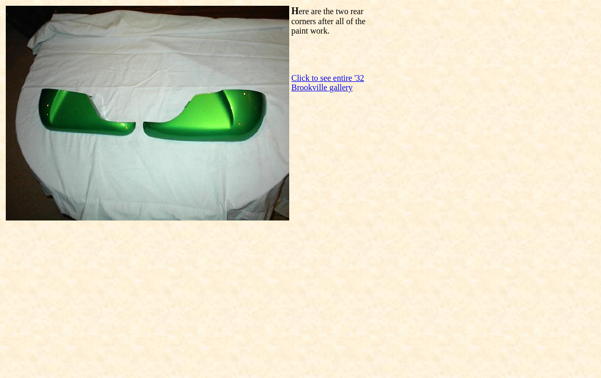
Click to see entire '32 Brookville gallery (327, 83)
